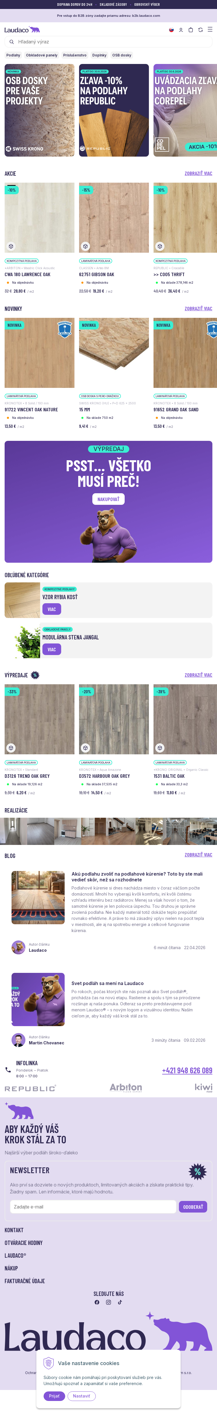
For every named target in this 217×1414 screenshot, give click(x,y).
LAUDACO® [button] (15, 1255)
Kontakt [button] (14, 1229)
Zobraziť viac (198, 173)
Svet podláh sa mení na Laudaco (108, 983)
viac (52, 609)
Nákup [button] (11, 1268)
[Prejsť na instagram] (108, 1302)
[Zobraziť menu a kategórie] (210, 29)
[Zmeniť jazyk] (171, 29)
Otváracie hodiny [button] (24, 1242)
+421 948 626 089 (187, 1070)
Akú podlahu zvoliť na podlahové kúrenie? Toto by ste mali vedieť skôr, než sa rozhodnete (137, 877)
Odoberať (193, 1207)
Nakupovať (108, 499)
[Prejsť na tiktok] (120, 1302)
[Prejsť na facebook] (97, 1302)
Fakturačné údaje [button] (25, 1280)
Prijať (54, 1395)
